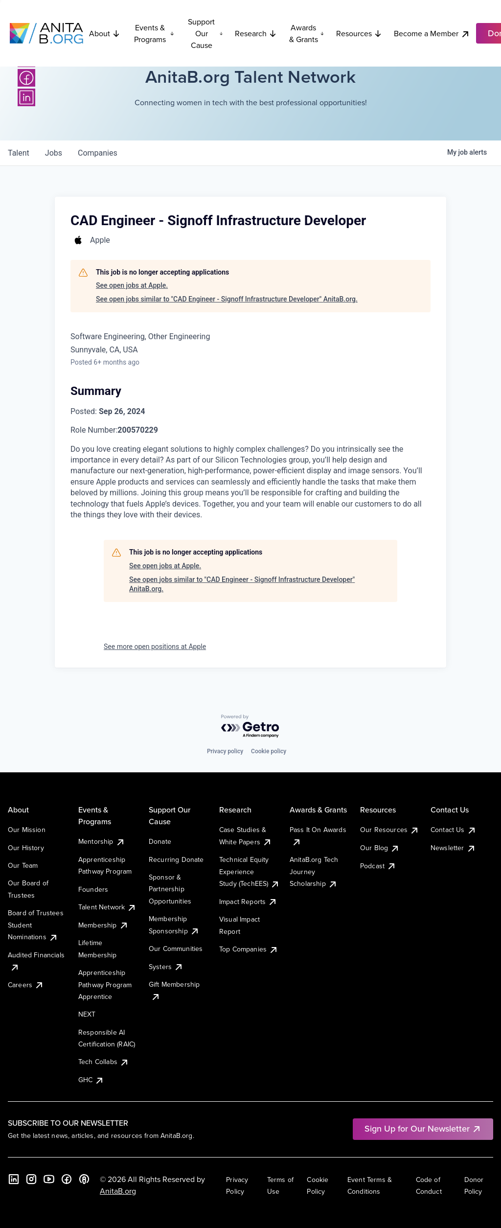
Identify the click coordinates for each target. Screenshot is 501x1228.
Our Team (23, 865)
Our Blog (380, 848)
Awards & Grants (306, 33)
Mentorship (101, 841)
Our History (26, 848)
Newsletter (453, 848)
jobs (53, 153)
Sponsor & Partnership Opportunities (170, 889)
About (104, 33)
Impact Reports (248, 901)
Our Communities (176, 948)
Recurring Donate (176, 859)
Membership (103, 925)
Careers (26, 985)
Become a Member (432, 33)
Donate (160, 841)
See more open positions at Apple (155, 646)
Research (256, 33)
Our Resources (389, 829)
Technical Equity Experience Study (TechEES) (249, 871)
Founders (93, 889)
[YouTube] (49, 1179)
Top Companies (248, 949)
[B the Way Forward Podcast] (84, 1179)
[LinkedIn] (26, 97)
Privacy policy (225, 751)
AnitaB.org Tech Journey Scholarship (314, 871)
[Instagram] (31, 1179)
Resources (359, 33)
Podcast (378, 866)
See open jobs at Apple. (132, 285)
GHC (91, 1080)
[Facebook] (26, 78)
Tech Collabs (103, 1061)
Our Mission (27, 829)
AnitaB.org (118, 1190)
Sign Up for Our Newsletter (422, 1128)
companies (97, 153)
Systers (166, 967)
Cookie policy (268, 751)
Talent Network (107, 907)
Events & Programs (154, 33)
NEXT (87, 1014)
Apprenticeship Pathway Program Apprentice (105, 984)
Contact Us (454, 829)
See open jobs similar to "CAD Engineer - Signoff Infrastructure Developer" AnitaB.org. (227, 299)
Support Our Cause (205, 33)
